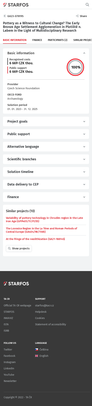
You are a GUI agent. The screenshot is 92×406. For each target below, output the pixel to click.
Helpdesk (40, 311)
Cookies (40, 318)
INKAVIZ (8, 318)
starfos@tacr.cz (44, 305)
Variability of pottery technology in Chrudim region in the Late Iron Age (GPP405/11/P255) (44, 219)
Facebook (9, 355)
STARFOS (9, 311)
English (44, 355)
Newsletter (10, 381)
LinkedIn (9, 368)
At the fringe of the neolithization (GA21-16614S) (35, 239)
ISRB (6, 330)
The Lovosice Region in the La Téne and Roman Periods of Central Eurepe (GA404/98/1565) (41, 230)
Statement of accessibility (50, 324)
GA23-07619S (15, 16)
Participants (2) (57, 40)
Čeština (44, 349)
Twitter (8, 349)
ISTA (6, 324)
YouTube (9, 374)
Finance (37, 40)
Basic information (14, 40)
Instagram (10, 362)
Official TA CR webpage (17, 305)
